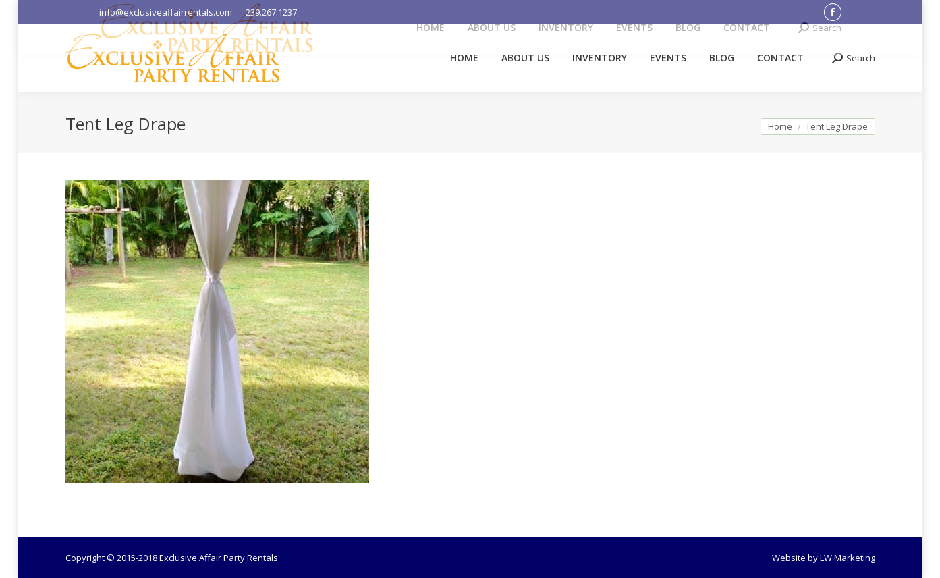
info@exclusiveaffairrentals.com (165, 12)
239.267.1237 (271, 12)
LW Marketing (847, 558)
